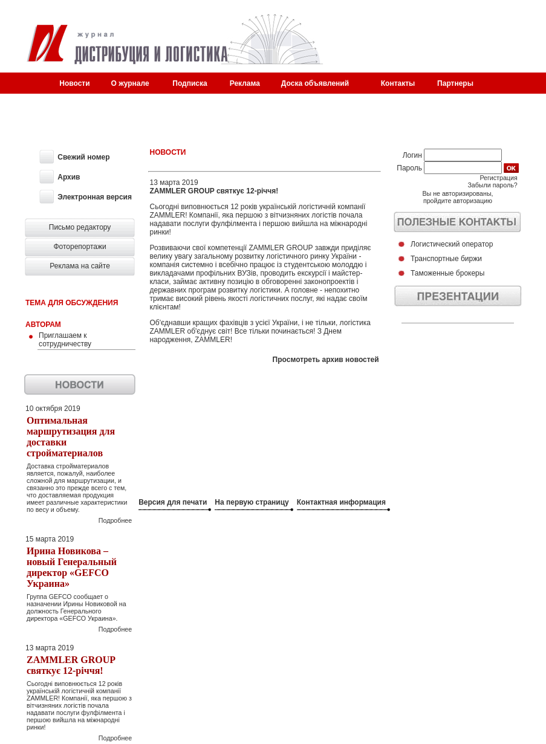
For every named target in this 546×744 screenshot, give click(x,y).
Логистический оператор (452, 244)
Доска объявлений (315, 83)
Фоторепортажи (79, 246)
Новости (74, 83)
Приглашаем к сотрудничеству (65, 339)
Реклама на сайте (80, 266)
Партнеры (455, 83)
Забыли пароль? (492, 185)
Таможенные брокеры (447, 273)
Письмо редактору (80, 227)
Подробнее (115, 520)
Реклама (245, 83)
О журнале (130, 83)
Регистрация (498, 177)
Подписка (189, 83)
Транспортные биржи (446, 258)
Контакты (398, 83)
